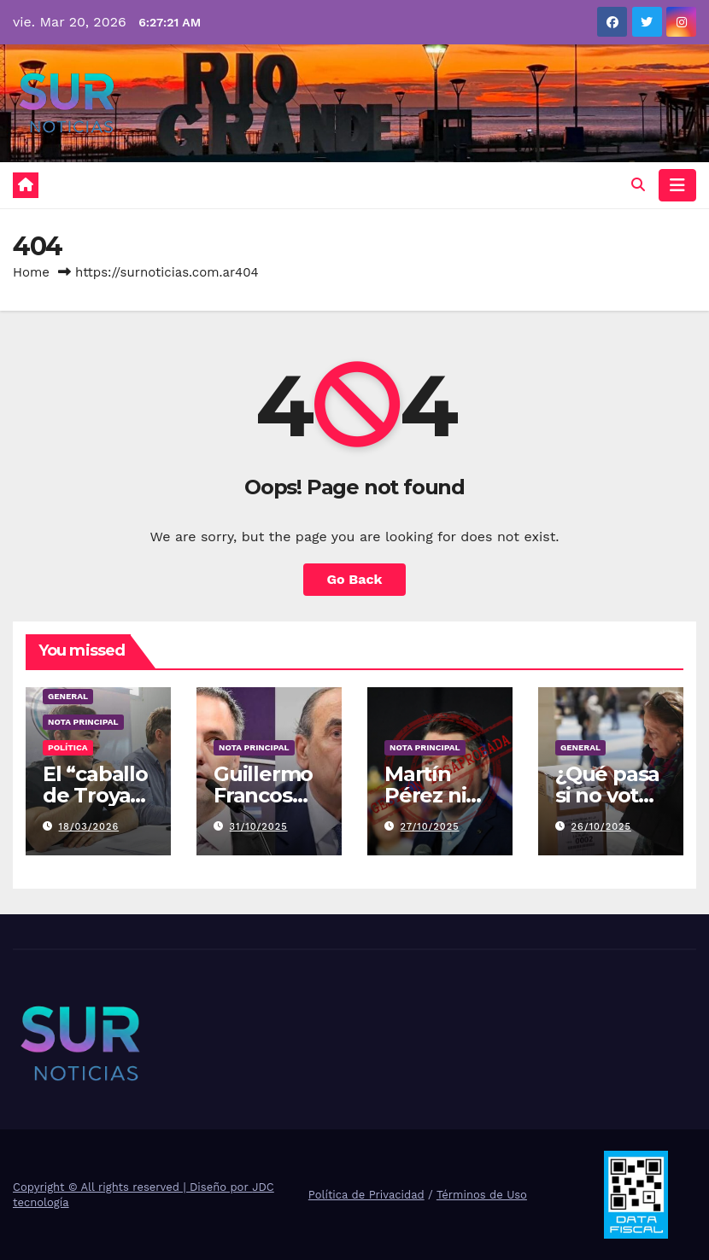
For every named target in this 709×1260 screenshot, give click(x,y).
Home (31, 272)
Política (68, 747)
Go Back (355, 579)
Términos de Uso (482, 1194)
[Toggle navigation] (677, 185)
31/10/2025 (259, 826)
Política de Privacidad (366, 1194)
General (68, 696)
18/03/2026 (89, 826)
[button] (638, 185)
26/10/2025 (601, 826)
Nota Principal (83, 721)
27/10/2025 (430, 826)
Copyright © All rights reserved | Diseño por (132, 1187)
